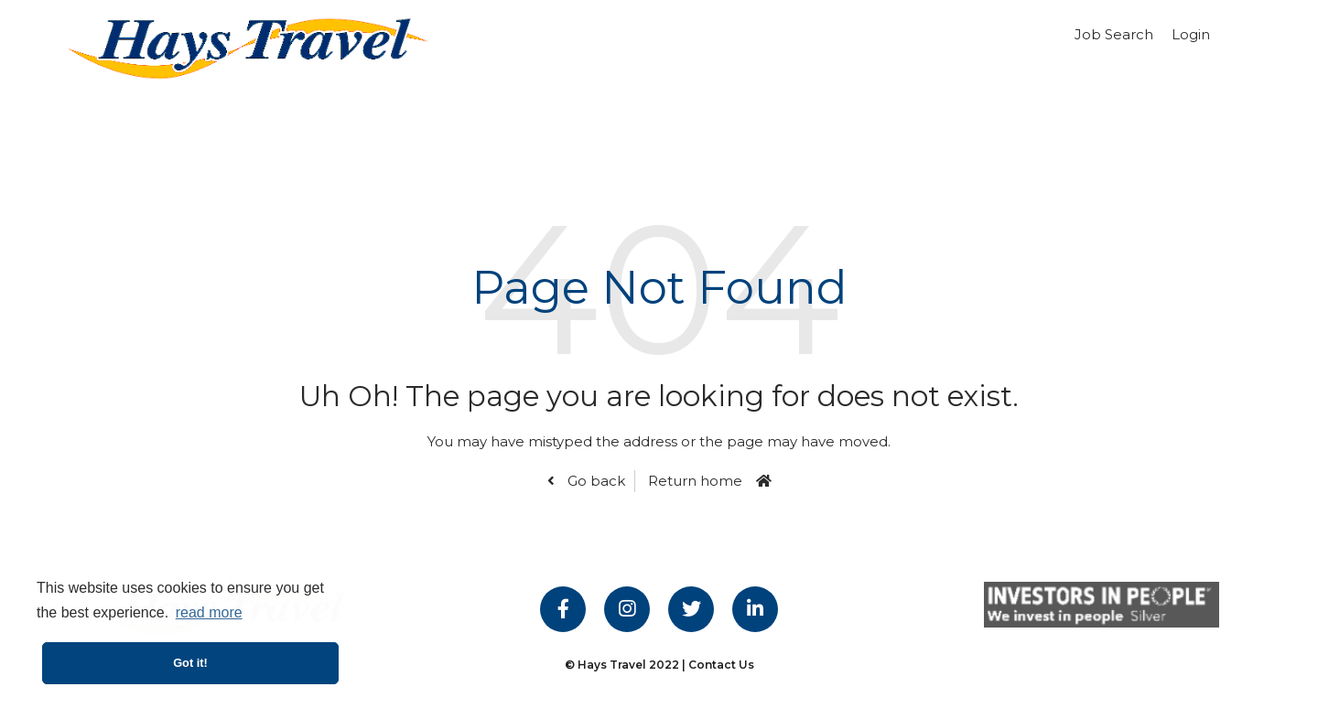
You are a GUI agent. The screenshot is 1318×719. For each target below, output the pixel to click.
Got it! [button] (190, 663)
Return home (695, 480)
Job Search (1114, 34)
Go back (594, 480)
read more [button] (209, 612)
